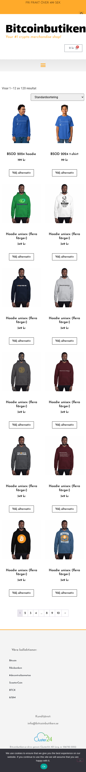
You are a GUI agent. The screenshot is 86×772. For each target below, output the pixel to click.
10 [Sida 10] (58, 613)
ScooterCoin (15, 683)
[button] (43, 65)
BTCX (12, 690)
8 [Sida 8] (47, 613)
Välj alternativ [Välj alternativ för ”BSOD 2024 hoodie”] (21, 172)
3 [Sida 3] (30, 613)
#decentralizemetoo (20, 675)
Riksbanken (15, 668)
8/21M (12, 697)
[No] (80, 760)
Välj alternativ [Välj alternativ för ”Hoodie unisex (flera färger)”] (21, 256)
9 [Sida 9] (52, 613)
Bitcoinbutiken (46, 30)
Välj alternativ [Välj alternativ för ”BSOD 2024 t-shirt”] (64, 172)
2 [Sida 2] (25, 613)
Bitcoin (12, 660)
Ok (43, 766)
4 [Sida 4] (36, 613)
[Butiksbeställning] (57, 97)
